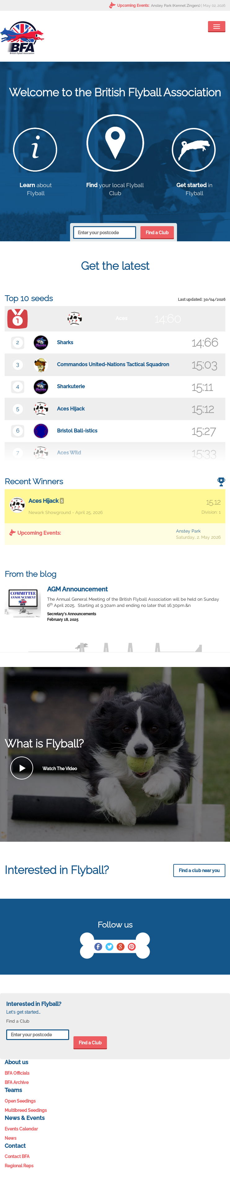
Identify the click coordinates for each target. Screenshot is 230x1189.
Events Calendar (21, 1128)
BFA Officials (17, 1073)
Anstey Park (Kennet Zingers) (175, 5)
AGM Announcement (77, 589)
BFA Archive (17, 1082)
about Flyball (36, 185)
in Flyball (194, 185)
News (10, 1138)
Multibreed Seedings (26, 1110)
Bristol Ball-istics (77, 431)
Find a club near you (199, 870)
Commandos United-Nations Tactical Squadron (113, 364)
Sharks (65, 342)
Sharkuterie (71, 386)
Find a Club (157, 232)
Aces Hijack (71, 409)
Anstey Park (188, 531)
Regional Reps (19, 1165)
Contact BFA (17, 1156)
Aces (121, 318)
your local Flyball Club (115, 185)
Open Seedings (20, 1101)
